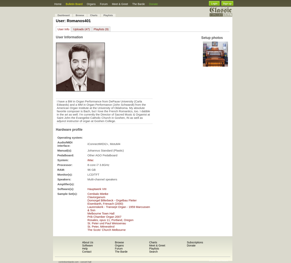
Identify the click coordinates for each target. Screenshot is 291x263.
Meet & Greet (120, 4)
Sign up (227, 3)
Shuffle (212, 260)
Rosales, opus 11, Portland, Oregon (110, 220)
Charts (93, 15)
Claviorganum (96, 197)
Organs (91, 4)
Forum (104, 4)
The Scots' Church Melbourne (107, 229)
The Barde (138, 4)
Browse (80, 15)
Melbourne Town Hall (101, 213)
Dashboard (64, 15)
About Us (87, 242)
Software (87, 245)
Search (153, 251)
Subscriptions (195, 242)
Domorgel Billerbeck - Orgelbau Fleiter (112, 200)
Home (58, 4)
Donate (153, 4)
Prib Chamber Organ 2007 (104, 216)
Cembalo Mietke (98, 193)
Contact (86, 251)
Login (214, 3)
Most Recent (222, 260)
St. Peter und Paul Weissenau (107, 223)
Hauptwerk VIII (97, 189)
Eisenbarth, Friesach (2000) (105, 203)
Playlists (108, 15)
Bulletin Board (74, 4)
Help (85, 248)
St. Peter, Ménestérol (101, 226)
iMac (91, 160)
